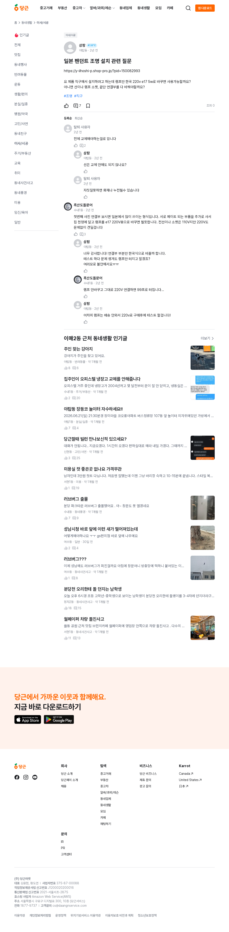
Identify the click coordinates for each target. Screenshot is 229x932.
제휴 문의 (145, 780)
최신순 (79, 118)
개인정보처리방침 (40, 915)
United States (190, 780)
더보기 (207, 338)
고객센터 (66, 854)
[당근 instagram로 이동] (26, 777)
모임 (158, 8)
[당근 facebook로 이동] (17, 777)
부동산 (62, 8)
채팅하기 (105, 824)
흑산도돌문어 (83, 205)
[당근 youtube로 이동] (35, 777)
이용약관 (19, 915)
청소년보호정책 (147, 915)
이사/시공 (71, 35)
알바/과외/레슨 (100, 8)
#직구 (78, 96)
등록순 (68, 118)
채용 (63, 786)
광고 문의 (145, 786)
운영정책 (60, 915)
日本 (183, 786)
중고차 (77, 8)
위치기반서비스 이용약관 (86, 915)
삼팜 (87, 153)
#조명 (68, 96)
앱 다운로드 (205, 8)
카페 (170, 8)
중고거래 (46, 8)
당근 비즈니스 (148, 773)
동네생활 (143, 8)
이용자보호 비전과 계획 (119, 915)
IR (62, 842)
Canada (186, 773)
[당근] (21, 8)
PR (63, 848)
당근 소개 (67, 773)
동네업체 (126, 8)
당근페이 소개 (69, 780)
